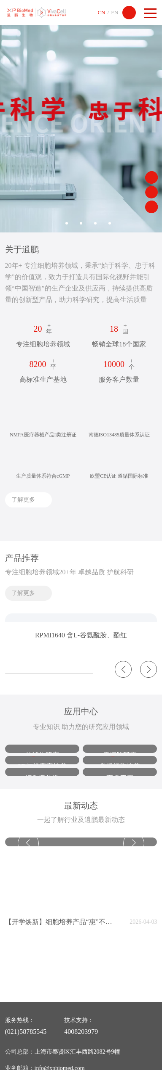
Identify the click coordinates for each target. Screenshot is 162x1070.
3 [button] (81, 223)
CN (101, 12)
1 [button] (52, 223)
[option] (81, 125)
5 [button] (110, 223)
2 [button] (67, 223)
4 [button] (95, 223)
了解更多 (23, 500)
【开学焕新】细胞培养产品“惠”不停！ (60, 921)
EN (114, 12)
